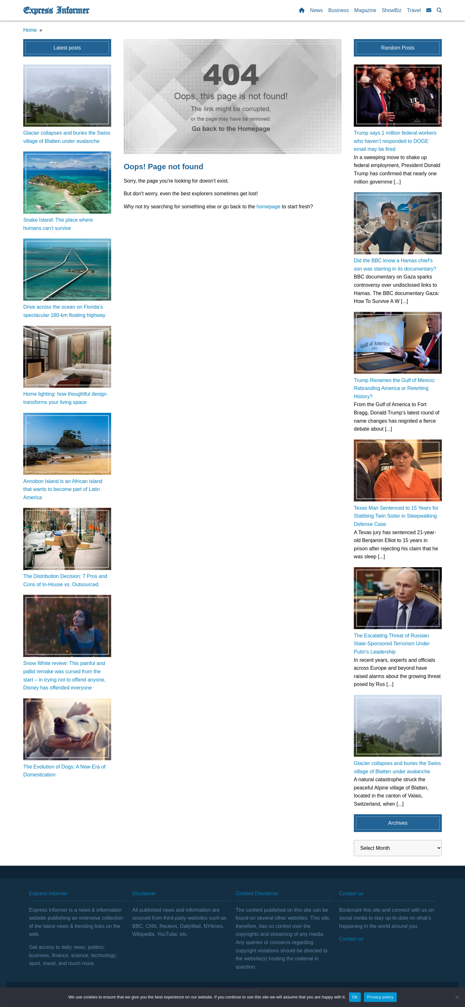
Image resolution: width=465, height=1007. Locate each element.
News (316, 10)
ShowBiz (391, 10)
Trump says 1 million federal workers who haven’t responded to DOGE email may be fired (395, 141)
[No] (457, 997)
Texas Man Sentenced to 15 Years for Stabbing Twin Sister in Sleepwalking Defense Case (396, 516)
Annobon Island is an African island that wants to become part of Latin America (62, 489)
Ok (355, 997)
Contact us (351, 939)
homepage (268, 206)
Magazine (365, 10)
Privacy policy (380, 997)
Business (338, 10)
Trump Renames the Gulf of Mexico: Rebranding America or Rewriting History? (394, 388)
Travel (414, 10)
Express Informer (56, 10)
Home (30, 30)
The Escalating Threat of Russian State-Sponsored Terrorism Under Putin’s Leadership (392, 644)
